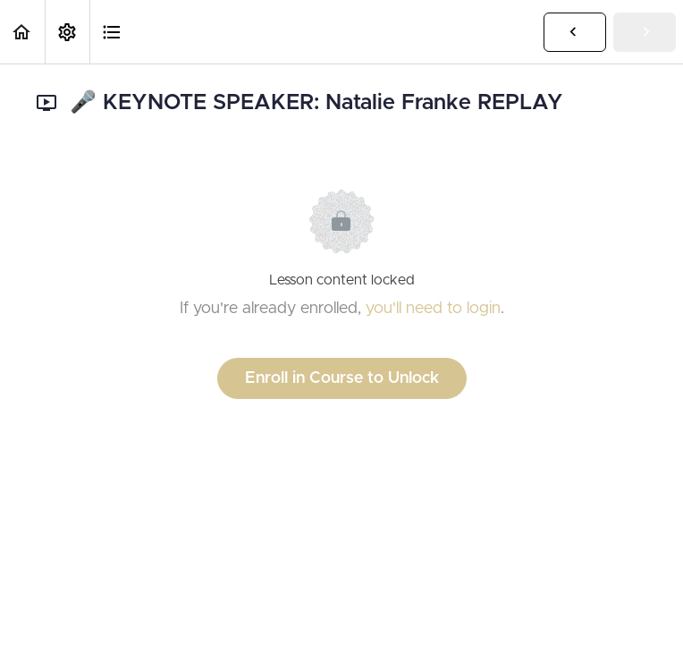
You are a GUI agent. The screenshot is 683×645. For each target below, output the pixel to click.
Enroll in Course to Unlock (342, 378)
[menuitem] (67, 32)
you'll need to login (433, 309)
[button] (22, 32)
